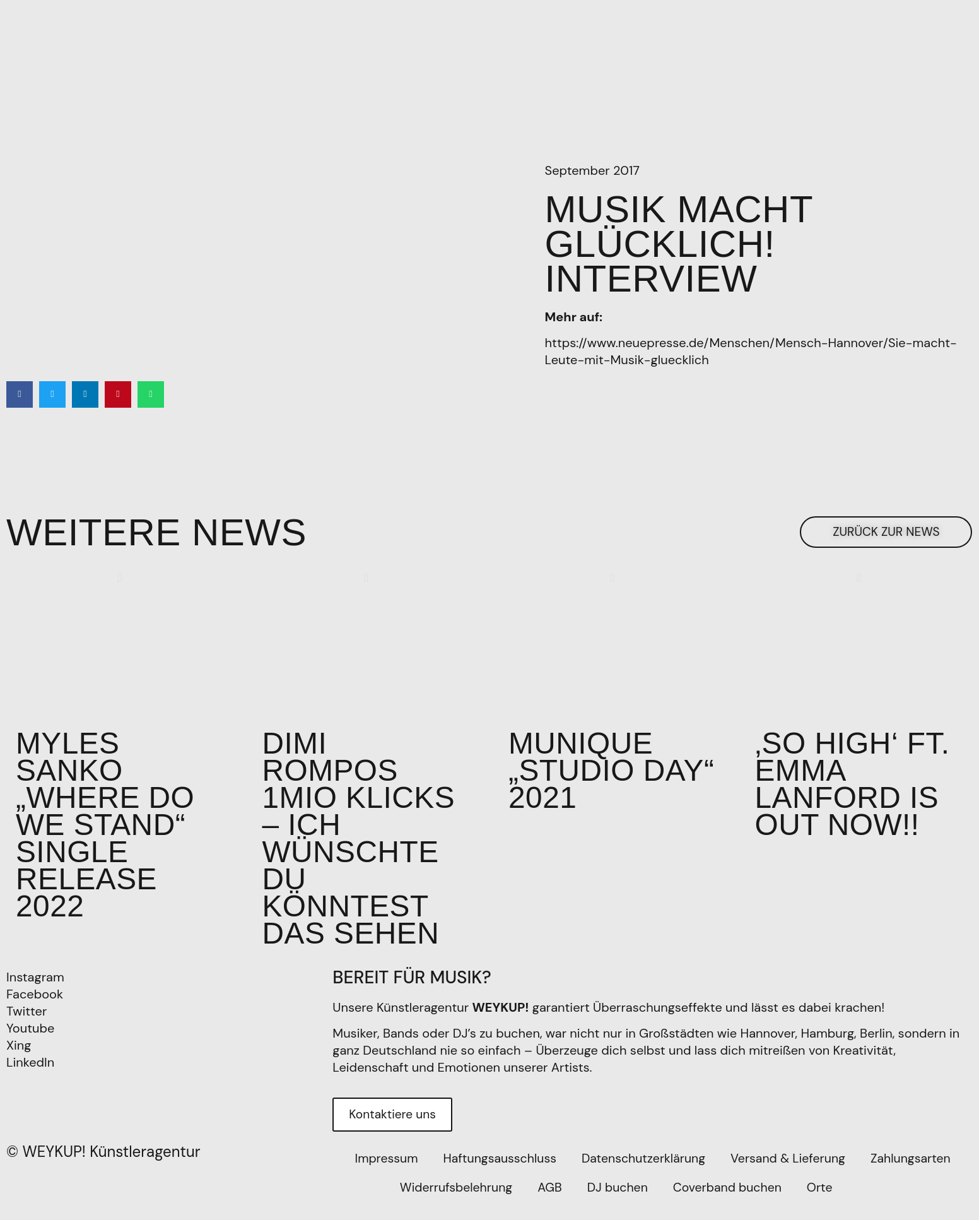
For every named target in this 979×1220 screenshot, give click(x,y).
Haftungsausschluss (496, 1170)
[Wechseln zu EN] (868, 1199)
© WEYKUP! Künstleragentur (103, 1163)
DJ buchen (617, 1199)
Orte (824, 1199)
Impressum (380, 1170)
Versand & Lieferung (791, 1170)
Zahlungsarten (917, 1170)
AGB (548, 1199)
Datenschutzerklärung (643, 1170)
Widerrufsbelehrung (452, 1199)
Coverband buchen (729, 1199)
